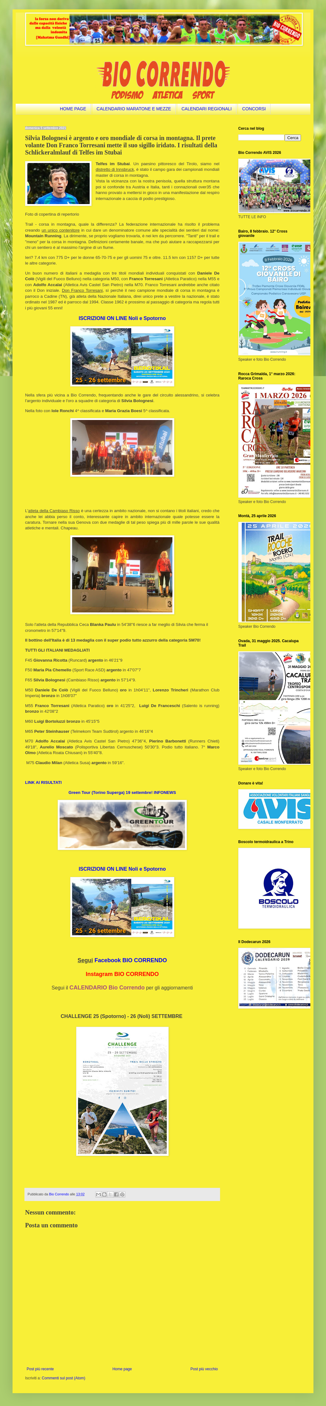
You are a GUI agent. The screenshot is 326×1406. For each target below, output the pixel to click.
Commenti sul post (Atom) (63, 1378)
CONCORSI (254, 108)
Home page (122, 1369)
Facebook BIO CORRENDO (131, 960)
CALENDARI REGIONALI (206, 108)
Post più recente (40, 1369)
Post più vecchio (204, 1369)
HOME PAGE (73, 108)
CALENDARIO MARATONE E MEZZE (134, 108)
